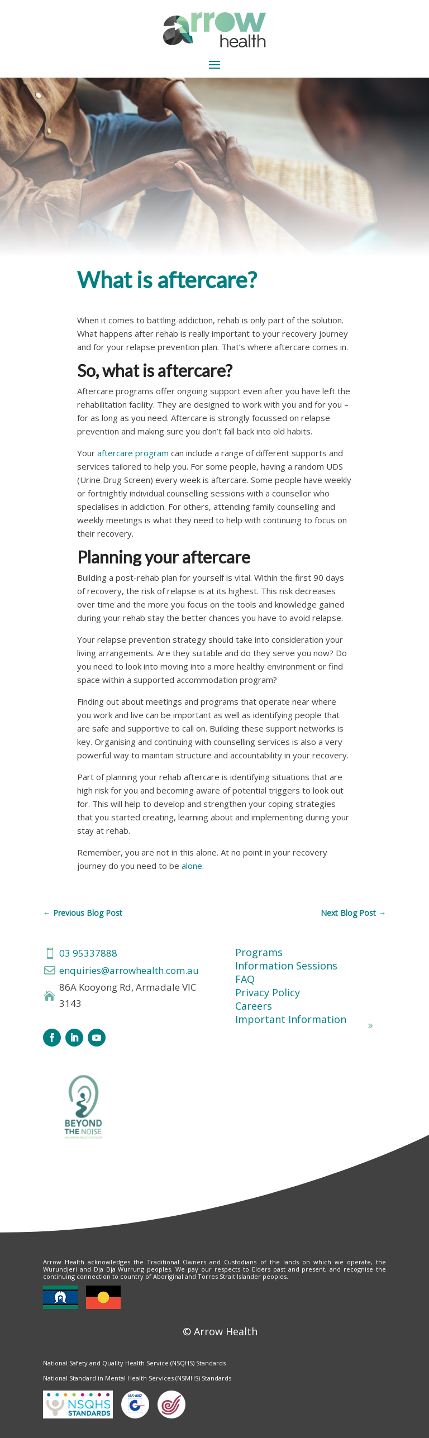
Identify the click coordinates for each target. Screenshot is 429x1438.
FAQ (245, 979)
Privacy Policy (267, 992)
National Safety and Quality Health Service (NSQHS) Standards (134, 1363)
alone (192, 865)
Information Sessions (286, 965)
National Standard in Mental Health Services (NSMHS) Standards (137, 1378)
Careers (253, 1005)
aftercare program (133, 452)
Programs (259, 952)
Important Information (290, 1019)
